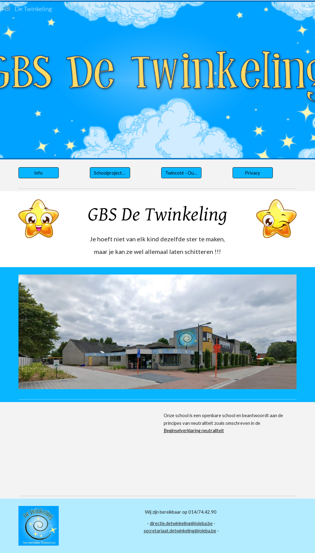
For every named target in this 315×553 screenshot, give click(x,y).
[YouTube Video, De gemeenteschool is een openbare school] (86, 447)
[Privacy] (253, 173)
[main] (157, 215)
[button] (7, 8)
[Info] (38, 173)
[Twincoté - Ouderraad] (181, 173)
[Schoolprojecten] (110, 173)
